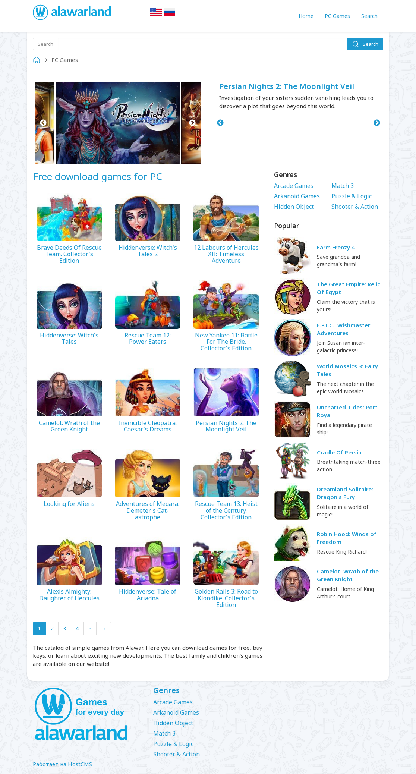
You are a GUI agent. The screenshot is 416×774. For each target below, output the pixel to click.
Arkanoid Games (297, 196)
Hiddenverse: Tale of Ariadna (147, 594)
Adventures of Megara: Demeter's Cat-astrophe (147, 510)
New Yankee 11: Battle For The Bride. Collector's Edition (226, 342)
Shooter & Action (354, 206)
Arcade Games (293, 186)
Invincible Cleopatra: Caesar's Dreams (148, 426)
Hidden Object (294, 206)
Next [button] (192, 123)
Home (306, 15)
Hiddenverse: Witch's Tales (69, 338)
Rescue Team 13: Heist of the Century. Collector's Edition (226, 510)
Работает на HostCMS (62, 764)
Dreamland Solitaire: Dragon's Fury (345, 493)
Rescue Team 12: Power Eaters (148, 338)
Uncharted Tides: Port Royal (347, 411)
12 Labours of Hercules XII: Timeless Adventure (226, 254)
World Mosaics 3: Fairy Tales (347, 370)
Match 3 (342, 186)
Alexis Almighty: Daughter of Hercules (69, 594)
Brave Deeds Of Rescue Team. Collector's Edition (69, 254)
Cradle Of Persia (339, 452)
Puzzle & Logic (351, 196)
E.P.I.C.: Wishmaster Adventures (343, 329)
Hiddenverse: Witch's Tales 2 (148, 251)
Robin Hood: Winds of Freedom (346, 537)
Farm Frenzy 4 (336, 247)
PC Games (337, 15)
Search (369, 15)
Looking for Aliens (69, 504)
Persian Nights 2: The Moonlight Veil (286, 86)
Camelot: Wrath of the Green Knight (69, 426)
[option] (117, 122)
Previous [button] (43, 123)
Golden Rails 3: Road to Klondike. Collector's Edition (226, 598)
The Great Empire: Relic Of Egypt (348, 288)
